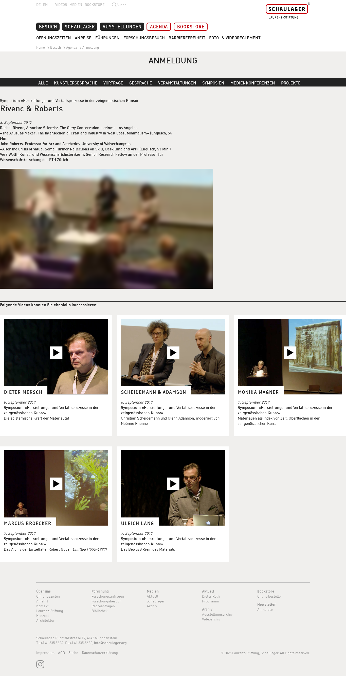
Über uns (43, 591)
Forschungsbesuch (144, 37)
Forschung (100, 591)
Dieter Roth (211, 596)
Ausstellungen (121, 26)
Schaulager (80, 26)
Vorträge (113, 82)
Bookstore (94, 4)
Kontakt (42, 606)
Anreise (83, 37)
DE (38, 4)
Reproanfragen (103, 606)
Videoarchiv (211, 619)
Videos (61, 4)
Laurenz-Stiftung (49, 611)
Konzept (42, 615)
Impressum (45, 652)
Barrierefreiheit (187, 37)
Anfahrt (42, 601)
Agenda (159, 26)
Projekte (291, 82)
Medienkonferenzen (252, 82)
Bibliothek (100, 611)
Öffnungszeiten (53, 37)
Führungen (107, 37)
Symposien (213, 82)
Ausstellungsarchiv (217, 614)
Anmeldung (90, 47)
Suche (73, 652)
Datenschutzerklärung (100, 652)
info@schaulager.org (110, 642)
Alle (43, 82)
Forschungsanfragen (108, 596)
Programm (210, 601)
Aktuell (152, 596)
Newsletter (266, 604)
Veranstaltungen (177, 82)
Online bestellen (270, 596)
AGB (61, 652)
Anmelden (265, 609)
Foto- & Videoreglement (235, 37)
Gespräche (140, 82)
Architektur (45, 620)
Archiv (152, 606)
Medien (75, 4)
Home (40, 47)
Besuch (48, 26)
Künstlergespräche (75, 82)
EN (45, 4)
